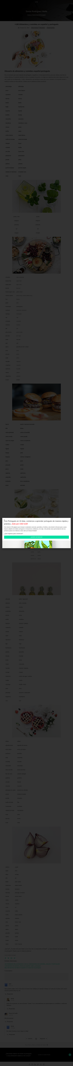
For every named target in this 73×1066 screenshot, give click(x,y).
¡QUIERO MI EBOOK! (36, 537)
